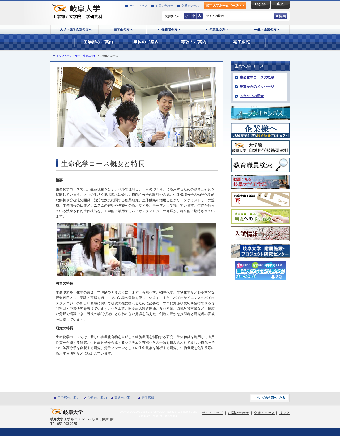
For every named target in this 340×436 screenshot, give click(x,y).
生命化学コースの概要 (257, 77)
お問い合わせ (164, 5)
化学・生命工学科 (85, 55)
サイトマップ (138, 5)
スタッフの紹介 (252, 96)
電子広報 (148, 398)
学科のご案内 (97, 398)
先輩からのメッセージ (257, 87)
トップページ (64, 55)
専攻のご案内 (124, 398)
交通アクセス (190, 5)
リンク (284, 413)
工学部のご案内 (68, 398)
